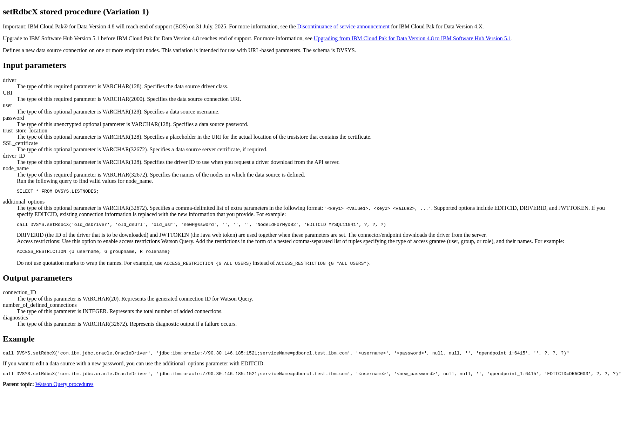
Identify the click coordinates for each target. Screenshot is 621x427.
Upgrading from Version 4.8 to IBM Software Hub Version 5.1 (412, 38)
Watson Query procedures (64, 389)
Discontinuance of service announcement (343, 26)
